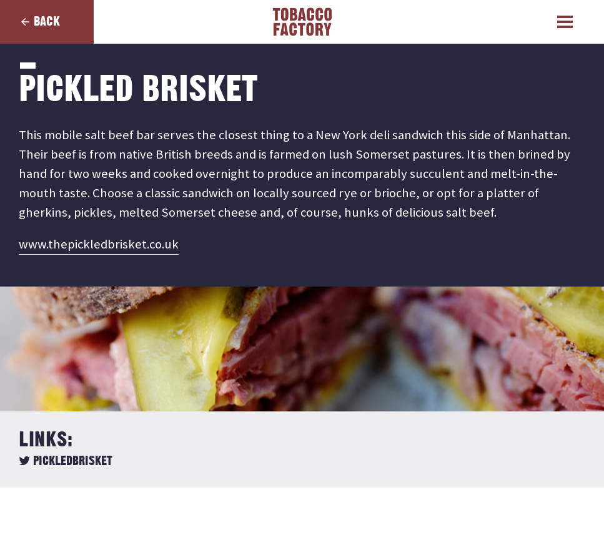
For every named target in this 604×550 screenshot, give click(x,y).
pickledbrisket (65, 461)
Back (47, 21)
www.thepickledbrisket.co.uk (99, 244)
